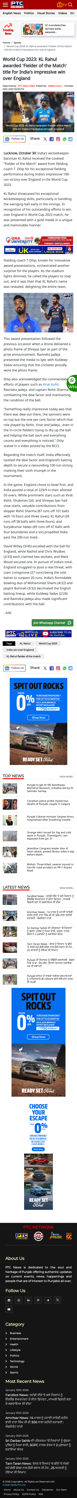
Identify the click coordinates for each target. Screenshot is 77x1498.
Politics (29, 13)
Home (6, 42)
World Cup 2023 (48, 643)
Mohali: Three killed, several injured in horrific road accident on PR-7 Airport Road (50, 867)
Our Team (61, 1489)
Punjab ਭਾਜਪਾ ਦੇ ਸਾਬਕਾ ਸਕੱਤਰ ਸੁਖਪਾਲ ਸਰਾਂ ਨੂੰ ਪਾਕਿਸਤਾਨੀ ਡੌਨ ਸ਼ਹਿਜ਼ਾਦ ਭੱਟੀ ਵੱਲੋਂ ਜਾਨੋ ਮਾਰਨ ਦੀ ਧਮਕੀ (50, 979)
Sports (17, 42)
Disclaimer (47, 1489)
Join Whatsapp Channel (53, 622)
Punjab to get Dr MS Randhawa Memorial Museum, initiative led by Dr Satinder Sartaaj (50, 788)
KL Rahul (25, 643)
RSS (41, 1494)
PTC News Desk (26, 86)
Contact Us (33, 1489)
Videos (62, 13)
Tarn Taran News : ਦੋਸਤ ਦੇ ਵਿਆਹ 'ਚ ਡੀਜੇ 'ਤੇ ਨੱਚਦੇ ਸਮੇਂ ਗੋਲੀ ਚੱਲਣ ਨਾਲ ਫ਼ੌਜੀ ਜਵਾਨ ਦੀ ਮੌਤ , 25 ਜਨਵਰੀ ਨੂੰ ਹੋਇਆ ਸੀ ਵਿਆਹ (50, 947)
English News (12, 13)
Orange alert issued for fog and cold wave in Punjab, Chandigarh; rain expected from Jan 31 (49, 835)
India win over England (20, 649)
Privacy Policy (11, 1494)
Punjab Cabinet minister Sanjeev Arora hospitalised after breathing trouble (50, 818)
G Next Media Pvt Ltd (14, 1484)
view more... (66, 776)
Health (11, 1344)
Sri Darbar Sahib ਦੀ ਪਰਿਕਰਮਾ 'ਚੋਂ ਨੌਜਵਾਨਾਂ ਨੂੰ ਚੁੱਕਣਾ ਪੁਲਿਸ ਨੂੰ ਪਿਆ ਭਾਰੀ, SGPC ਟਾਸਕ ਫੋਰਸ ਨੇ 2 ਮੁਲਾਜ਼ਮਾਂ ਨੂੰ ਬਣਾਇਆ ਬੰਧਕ (49, 931)
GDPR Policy (29, 1494)
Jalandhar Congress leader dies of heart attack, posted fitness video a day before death (50, 851)
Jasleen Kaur (55, 86)
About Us (18, 1489)
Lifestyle (12, 1350)
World (11, 1367)
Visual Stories (46, 13)
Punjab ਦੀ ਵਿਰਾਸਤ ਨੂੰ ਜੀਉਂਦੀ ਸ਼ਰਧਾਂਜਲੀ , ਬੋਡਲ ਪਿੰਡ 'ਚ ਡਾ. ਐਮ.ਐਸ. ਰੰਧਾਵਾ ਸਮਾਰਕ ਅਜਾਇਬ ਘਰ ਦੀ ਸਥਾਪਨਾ (50, 963)
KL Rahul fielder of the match (23, 656)
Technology (14, 1361)
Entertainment (16, 1338)
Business (13, 1333)
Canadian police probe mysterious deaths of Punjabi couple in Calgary (48, 802)
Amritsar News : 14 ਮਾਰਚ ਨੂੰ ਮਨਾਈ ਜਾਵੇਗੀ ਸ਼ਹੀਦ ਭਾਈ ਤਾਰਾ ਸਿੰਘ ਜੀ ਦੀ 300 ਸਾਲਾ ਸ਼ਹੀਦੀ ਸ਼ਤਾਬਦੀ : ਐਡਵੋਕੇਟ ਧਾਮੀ (50, 915)
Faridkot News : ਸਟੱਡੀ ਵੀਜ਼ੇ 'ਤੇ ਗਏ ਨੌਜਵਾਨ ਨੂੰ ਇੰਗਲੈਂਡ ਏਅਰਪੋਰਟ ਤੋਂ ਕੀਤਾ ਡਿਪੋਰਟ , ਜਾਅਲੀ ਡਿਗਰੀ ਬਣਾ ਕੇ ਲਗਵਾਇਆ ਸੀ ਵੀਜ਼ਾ (50, 899)
